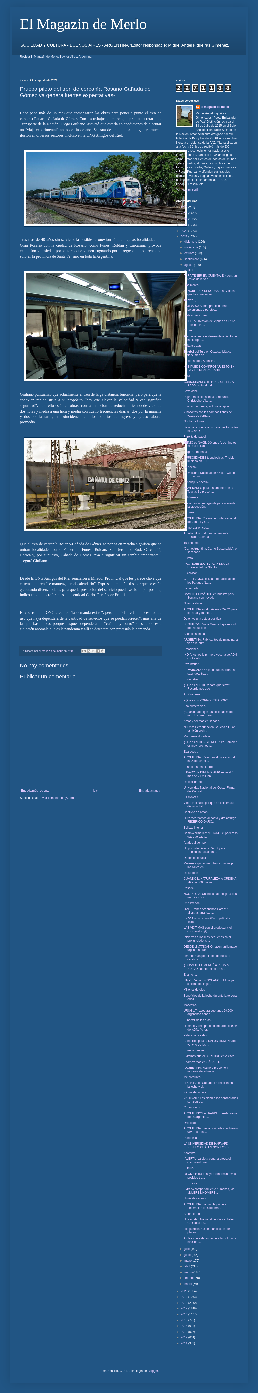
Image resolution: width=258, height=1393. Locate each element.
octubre (189, 253)
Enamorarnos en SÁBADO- (202, 1062)
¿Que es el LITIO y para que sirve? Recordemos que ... (207, 686)
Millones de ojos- (195, 989)
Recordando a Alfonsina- (200, 361)
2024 (184, 219)
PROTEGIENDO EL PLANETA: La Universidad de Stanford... (206, 565)
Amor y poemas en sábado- (202, 721)
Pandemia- (191, 1138)
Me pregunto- (192, 1077)
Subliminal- (191, 497)
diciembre (191, 241)
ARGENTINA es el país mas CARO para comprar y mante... (210, 611)
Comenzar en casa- (197, 527)
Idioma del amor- (195, 1092)
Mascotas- (190, 1005)
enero (188, 1284)
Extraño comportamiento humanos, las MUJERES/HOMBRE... (209, 1190)
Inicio (94, 790)
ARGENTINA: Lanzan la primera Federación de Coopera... (205, 1206)
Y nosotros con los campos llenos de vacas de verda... (208, 413)
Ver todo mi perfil (187, 189)
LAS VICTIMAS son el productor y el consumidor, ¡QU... (208, 929)
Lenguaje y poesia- (196, 482)
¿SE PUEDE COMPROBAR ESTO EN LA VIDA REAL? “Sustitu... (209, 368)
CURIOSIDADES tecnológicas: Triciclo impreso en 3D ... (209, 459)
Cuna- (188, 330)
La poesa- (190, 467)
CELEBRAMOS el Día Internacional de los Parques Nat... (209, 580)
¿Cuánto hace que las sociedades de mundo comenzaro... (208, 713)
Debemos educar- (195, 858)
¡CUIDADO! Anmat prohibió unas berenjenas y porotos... (205, 307)
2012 (184, 1337)
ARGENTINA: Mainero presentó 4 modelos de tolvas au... (206, 1069)
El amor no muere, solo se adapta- (206, 406)
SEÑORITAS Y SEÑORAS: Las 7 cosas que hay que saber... (210, 292)
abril (187, 1266)
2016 (184, 1314)
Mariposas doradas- (197, 736)
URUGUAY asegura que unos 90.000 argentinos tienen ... (208, 1012)
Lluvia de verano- (195, 1198)
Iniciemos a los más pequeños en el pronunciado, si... (207, 938)
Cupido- (189, 270)
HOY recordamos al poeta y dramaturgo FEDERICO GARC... (210, 819)
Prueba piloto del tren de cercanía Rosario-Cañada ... (206, 535)
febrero (189, 1278)
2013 (184, 1332)
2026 (184, 207)
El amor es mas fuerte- (199, 767)
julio (187, 1249)
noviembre (191, 247)
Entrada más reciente (35, 790)
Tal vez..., (190, 300)
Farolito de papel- (195, 436)
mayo (188, 1260)
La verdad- (191, 588)
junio (188, 1255)
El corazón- (191, 573)
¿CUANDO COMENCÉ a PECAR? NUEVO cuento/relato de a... (206, 966)
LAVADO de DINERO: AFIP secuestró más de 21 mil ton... (208, 774)
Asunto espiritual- (195, 634)
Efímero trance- (194, 1050)
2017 (184, 1308)
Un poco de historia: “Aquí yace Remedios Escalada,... (204, 850)
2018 (184, 1302)
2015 (184, 1320)
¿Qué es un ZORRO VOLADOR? (206, 700)
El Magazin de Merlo (83, 24)
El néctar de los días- (198, 1020)
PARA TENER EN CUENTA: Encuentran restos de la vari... (210, 277)
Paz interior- (192, 664)
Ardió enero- (192, 694)
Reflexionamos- (194, 782)
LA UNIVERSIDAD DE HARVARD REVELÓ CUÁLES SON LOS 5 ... (208, 1145)
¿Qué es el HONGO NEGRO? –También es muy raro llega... (210, 744)
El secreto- (191, 679)
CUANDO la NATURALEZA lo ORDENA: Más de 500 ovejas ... (210, 880)
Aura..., (188, 376)
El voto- (189, 558)
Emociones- (191, 649)
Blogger (153, 1371)
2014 (184, 1326)
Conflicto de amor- (196, 812)
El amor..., (190, 974)
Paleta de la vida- (195, 1035)
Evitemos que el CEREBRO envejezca (209, 1056)
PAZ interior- (192, 903)
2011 (184, 1343)
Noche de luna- (194, 421)
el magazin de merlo (215, 107)
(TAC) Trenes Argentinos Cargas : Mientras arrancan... (206, 910)
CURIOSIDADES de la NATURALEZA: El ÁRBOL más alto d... (211, 383)
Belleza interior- (194, 827)
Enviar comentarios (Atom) (56, 798)
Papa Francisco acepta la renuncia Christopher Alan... (206, 398)
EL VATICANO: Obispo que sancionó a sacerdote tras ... (209, 671)
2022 (184, 231)
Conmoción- (192, 1107)
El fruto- (189, 1168)
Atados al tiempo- (195, 842)
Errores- (189, 512)
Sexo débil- (191, 391)
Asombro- (190, 1153)
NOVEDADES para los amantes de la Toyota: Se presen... (208, 489)
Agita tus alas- (193, 345)
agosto (189, 265)
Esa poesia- (191, 751)
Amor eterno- (192, 1213)
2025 (184, 213)
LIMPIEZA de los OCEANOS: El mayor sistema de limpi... (209, 982)
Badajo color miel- (195, 315)
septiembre (192, 259)
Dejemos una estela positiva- (203, 618)
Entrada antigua (149, 790)
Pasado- (189, 888)
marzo (189, 1272)
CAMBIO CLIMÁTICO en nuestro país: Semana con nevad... (209, 596)
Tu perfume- (192, 543)
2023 (184, 225)
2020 (184, 1291)
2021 (184, 236)
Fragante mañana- (196, 452)
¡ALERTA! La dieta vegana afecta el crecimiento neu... (207, 1160)
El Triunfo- (190, 1183)
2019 (184, 1297)
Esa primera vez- (195, 706)
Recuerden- (191, 873)
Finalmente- (191, 285)
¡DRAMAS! (191, 797)
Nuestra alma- (193, 603)
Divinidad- (190, 1123)
